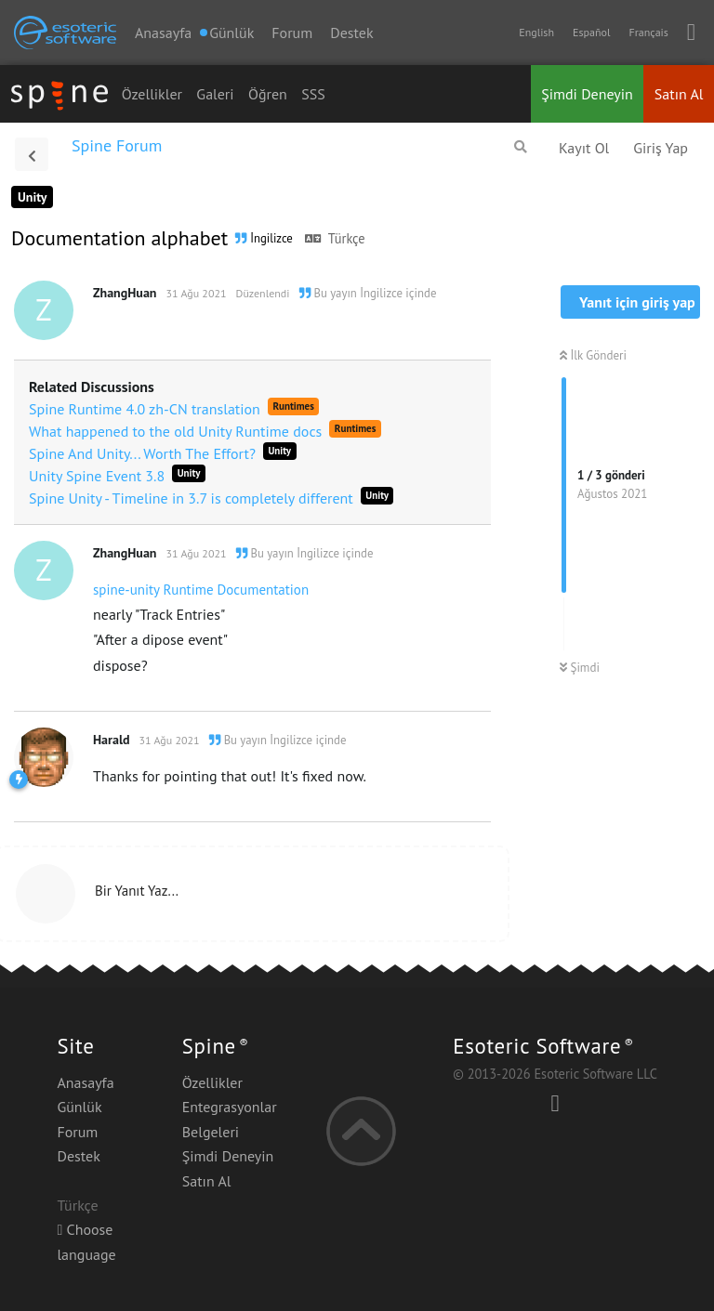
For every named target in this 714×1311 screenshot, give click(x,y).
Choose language (86, 1241)
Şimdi (580, 667)
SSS (313, 94)
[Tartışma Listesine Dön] (31, 154)
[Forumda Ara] (520, 147)
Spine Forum (117, 145)
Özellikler (152, 94)
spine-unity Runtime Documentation (201, 589)
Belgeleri (210, 1131)
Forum (291, 32)
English (536, 32)
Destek (351, 32)
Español (591, 32)
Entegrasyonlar (229, 1106)
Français (648, 32)
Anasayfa (163, 32)
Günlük (79, 1106)
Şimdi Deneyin (587, 94)
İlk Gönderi (593, 355)
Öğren (267, 94)
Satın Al (679, 94)
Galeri (214, 94)
